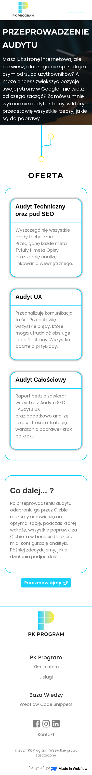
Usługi (46, 677)
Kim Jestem (46, 667)
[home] (22, 10)
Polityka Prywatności (46, 767)
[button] (76, 10)
